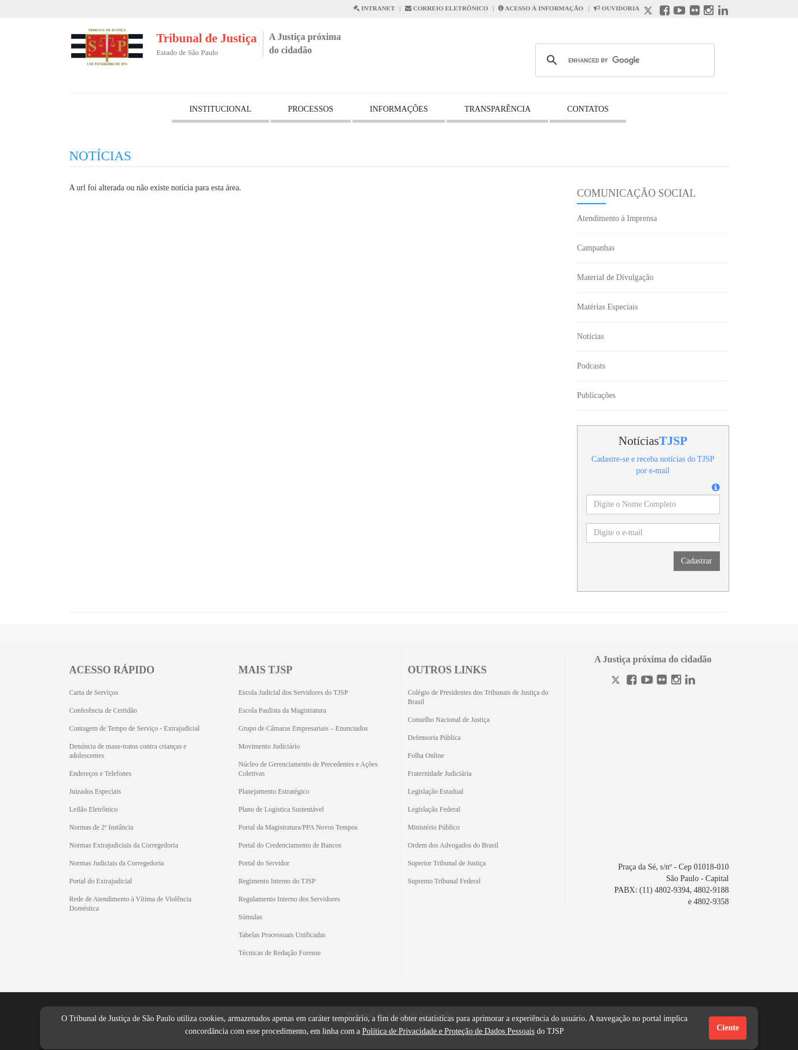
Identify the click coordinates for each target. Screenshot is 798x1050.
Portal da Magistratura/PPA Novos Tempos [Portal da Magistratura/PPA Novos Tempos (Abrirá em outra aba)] (298, 827)
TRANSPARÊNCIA (497, 109)
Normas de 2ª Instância (101, 827)
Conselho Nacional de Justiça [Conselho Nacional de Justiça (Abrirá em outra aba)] (449, 720)
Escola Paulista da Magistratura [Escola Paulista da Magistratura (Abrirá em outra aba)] (282, 710)
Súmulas (250, 917)
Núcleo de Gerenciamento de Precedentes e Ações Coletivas (308, 769)
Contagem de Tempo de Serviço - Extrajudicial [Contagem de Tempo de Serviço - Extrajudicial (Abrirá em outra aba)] (134, 728)
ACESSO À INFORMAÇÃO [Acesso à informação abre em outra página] (540, 8)
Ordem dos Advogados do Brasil (453, 845)
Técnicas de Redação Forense (279, 953)
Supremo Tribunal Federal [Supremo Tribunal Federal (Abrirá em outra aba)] (444, 881)
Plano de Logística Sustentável (281, 809)
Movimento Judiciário (269, 746)
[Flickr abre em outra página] (695, 12)
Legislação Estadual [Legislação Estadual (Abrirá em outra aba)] (436, 791)
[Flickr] (662, 681)
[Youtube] (647, 681)
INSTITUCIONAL (220, 109)
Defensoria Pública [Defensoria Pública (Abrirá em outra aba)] (434, 738)
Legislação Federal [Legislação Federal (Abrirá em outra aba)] (434, 809)
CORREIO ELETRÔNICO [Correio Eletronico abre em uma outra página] (446, 8)
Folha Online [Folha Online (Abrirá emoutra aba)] (426, 755)
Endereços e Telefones (100, 773)
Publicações (596, 395)
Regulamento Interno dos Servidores (289, 899)
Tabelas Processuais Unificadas (281, 935)
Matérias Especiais (607, 307)
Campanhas (596, 248)
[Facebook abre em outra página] (665, 12)
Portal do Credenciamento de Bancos (289, 845)
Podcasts (591, 366)
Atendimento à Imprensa (617, 218)
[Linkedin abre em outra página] (723, 12)
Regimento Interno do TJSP (276, 881)
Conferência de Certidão (103, 710)
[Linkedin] (690, 681)
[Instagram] (676, 681)
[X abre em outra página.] (649, 12)
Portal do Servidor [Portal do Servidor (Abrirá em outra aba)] (263, 863)
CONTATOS (588, 109)
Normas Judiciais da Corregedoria (116, 863)
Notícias (590, 336)
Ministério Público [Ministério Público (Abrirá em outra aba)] (434, 827)
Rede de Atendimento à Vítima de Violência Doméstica (130, 903)
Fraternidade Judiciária (440, 773)
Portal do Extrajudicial (101, 881)
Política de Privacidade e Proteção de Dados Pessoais (448, 1031)
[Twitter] (617, 681)
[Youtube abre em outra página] (679, 12)
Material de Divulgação (615, 277)
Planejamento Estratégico (273, 791)
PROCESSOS (311, 109)
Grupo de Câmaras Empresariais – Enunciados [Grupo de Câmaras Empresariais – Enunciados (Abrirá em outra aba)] (303, 728)
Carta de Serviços (94, 692)
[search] (623, 60)
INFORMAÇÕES (399, 109)
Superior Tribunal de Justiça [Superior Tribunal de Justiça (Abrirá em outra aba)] (447, 863)
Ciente (727, 1027)
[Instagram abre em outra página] (709, 12)
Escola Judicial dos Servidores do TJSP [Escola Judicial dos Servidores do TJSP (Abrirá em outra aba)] (293, 692)
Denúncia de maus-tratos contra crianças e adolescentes (128, 751)
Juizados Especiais (95, 791)
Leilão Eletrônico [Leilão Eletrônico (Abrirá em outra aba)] (93, 809)
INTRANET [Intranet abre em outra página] (374, 8)
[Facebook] (632, 681)
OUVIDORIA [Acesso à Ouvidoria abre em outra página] (616, 8)
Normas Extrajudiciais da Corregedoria (123, 845)
